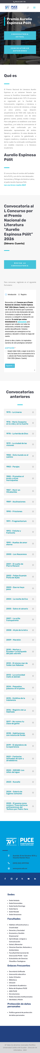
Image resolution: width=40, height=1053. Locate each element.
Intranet (12, 983)
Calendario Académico (17, 986)
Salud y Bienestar (16, 944)
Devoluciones (14, 994)
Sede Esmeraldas (15, 903)
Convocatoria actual (20, 35)
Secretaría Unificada (17, 971)
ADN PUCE (13, 991)
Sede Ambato (14, 900)
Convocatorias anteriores (20, 49)
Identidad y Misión (16, 1000)
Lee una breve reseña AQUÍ (15, 185)
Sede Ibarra (13, 909)
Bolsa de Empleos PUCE (18, 988)
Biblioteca (13, 980)
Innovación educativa (17, 974)
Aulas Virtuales (15, 977)
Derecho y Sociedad (17, 930)
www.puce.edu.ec (20, 868)
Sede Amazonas (15, 914)
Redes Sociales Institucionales (21, 997)
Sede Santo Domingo (17, 906)
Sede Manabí (14, 912)
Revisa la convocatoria (20, 264)
